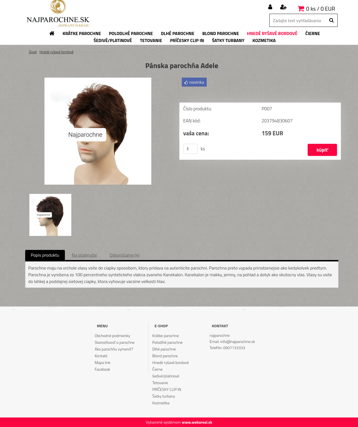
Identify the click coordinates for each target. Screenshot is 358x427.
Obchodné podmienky (112, 335)
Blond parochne (165, 356)
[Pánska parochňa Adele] (97, 79)
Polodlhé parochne (167, 342)
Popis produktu (45, 255)
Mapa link (102, 362)
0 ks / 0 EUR (320, 8)
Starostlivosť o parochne (115, 342)
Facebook (102, 369)
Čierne (157, 369)
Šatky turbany (163, 396)
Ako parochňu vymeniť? (114, 349)
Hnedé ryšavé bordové (56, 52)
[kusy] (190, 149)
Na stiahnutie (84, 255)
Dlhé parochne (164, 349)
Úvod (33, 52)
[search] (331, 20)
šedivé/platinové (165, 376)
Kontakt (101, 356)
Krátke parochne (165, 335)
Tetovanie (160, 383)
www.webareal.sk (197, 422)
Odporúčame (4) (125, 255)
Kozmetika (160, 403)
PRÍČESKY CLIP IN (166, 389)
